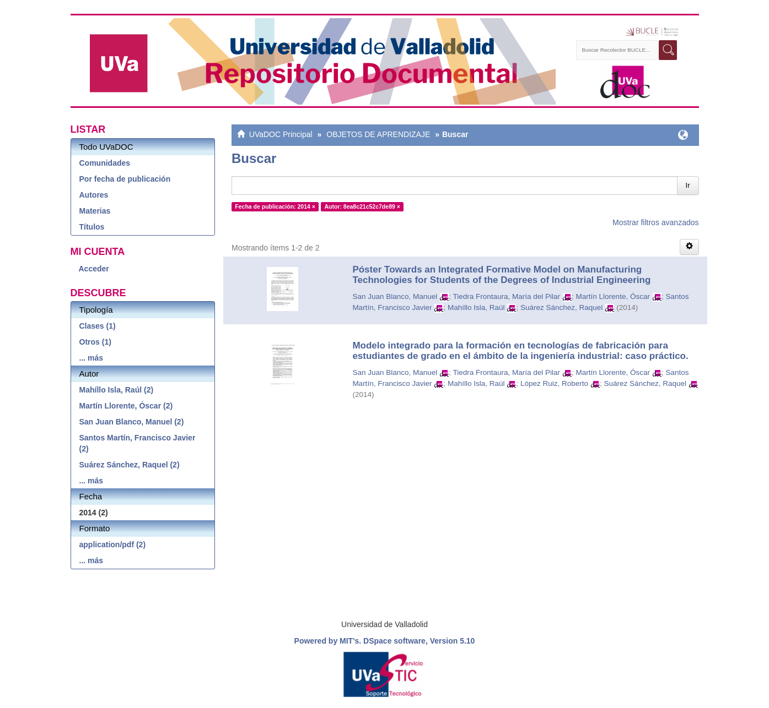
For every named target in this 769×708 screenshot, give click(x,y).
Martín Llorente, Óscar (613, 296)
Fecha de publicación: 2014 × (275, 206)
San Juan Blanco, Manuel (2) (131, 421)
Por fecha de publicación (125, 179)
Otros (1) (95, 341)
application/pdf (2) (112, 544)
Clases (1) (97, 326)
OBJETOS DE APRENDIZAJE (378, 134)
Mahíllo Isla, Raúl (476, 307)
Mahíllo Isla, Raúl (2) (116, 389)
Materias (95, 210)
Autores (94, 194)
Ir (688, 185)
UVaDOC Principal (281, 134)
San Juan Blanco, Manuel (394, 296)
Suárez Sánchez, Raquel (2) (129, 464)
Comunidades (105, 163)
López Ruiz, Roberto (554, 383)
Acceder (94, 268)
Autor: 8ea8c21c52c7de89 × (362, 206)
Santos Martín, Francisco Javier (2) (137, 443)
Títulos (92, 226)
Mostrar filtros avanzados (655, 222)
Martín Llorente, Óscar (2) (126, 405)
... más (91, 357)
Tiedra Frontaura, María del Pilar (507, 296)
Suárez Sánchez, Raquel (561, 307)
